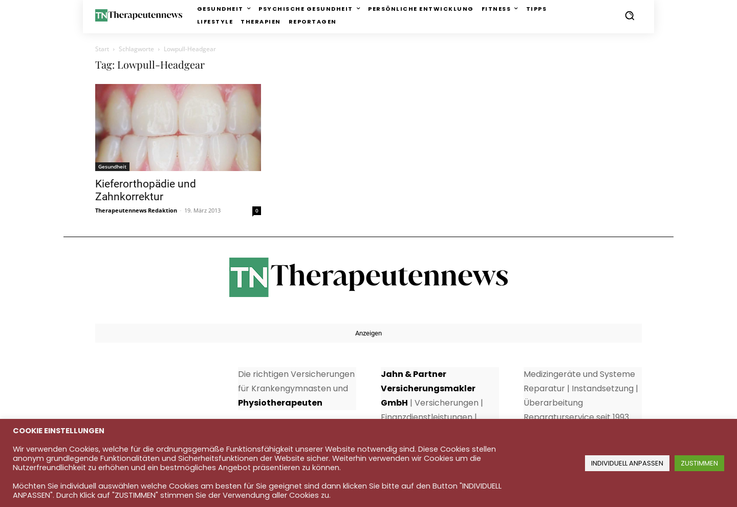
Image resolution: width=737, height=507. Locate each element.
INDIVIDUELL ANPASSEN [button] (627, 463)
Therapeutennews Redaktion (136, 210)
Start (102, 49)
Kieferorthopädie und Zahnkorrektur (145, 190)
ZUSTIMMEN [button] (699, 463)
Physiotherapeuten (280, 403)
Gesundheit (112, 166)
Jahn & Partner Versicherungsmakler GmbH (428, 388)
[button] (629, 15)
